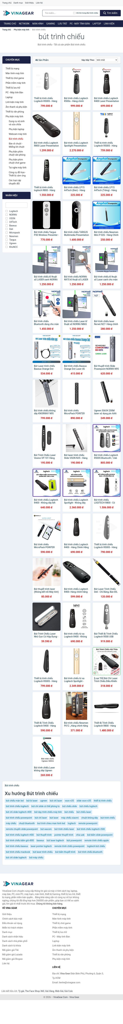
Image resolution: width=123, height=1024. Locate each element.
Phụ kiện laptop (16, 129)
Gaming (50, 23)
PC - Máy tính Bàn (80, 23)
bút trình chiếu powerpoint (19, 817)
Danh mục (18, 3)
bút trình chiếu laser (64, 829)
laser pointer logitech (41, 846)
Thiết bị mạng (12, 68)
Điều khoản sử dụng (12, 923)
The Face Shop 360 (34, 991)
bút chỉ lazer (56, 800)
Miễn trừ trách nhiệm (12, 927)
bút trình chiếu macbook (18, 852)
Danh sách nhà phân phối (14, 941)
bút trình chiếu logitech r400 (20, 835)
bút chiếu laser (84, 812)
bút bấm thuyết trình (65, 852)
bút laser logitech (55, 840)
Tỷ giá (21, 991)
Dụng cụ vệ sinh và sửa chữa (17, 123)
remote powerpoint (87, 823)
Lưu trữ (62, 23)
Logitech (12, 211)
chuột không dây (89, 817)
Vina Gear (74, 997)
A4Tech (11, 222)
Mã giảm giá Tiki (10, 950)
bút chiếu (69, 812)
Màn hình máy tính (15, 73)
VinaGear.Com (60, 997)
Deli (9, 229)
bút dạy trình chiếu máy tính (48, 812)
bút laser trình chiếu (43, 852)
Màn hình (37, 23)
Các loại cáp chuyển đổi (15, 182)
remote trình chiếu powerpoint (69, 846)
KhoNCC (12, 247)
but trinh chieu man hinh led (51, 823)
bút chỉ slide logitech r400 (19, 812)
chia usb (80, 835)
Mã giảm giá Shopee (12, 959)
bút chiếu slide (69, 806)
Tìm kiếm (110, 13)
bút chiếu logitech (88, 806)
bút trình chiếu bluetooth (90, 852)
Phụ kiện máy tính (21, 30)
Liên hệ (39, 3)
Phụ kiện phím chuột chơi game (17, 161)
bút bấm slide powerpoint (100, 835)
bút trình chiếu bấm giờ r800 (20, 840)
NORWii (11, 214)
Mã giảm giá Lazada (12, 954)
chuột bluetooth (27, 823)
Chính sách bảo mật (12, 918)
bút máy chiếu (36, 857)
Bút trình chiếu (16, 139)
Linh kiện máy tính (15, 102)
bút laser (54, 817)
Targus (11, 240)
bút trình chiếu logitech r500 (91, 829)
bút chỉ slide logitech (16, 857)
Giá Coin (68, 991)
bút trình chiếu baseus (17, 846)
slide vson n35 (84, 800)
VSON (10, 218)
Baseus (11, 225)
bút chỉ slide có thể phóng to (46, 806)
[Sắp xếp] (107, 60)
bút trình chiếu (108, 817)
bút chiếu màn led (15, 800)
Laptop (97, 23)
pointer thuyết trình (63, 835)
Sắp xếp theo (88, 60)
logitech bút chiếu (96, 846)
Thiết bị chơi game (15, 78)
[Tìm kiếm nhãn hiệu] (57, 13)
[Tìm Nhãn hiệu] (16, 205)
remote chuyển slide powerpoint (22, 829)
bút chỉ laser (41, 817)
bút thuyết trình (44, 835)
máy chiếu (11, 823)
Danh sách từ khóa (11, 945)
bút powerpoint (74, 840)
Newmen (12, 236)
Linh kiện (109, 23)
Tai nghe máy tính (17, 167)
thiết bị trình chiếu (103, 800)
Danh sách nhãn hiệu (12, 936)
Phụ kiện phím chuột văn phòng (17, 153)
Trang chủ (6, 3)
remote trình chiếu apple (97, 840)
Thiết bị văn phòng (15, 111)
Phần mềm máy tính (15, 83)
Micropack (13, 232)
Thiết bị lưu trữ (13, 87)
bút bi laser (31, 800)
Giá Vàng (49, 991)
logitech (72, 823)
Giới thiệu (29, 3)
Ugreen (11, 243)
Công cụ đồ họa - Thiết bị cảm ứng (17, 174)
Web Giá (59, 991)
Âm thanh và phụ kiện (16, 107)
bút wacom (46, 829)
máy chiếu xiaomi (70, 817)
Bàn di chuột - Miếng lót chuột (16, 145)
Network (24, 23)
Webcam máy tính (18, 134)
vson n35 (69, 800)
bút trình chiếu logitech (17, 806)
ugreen (43, 800)
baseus (40, 840)
